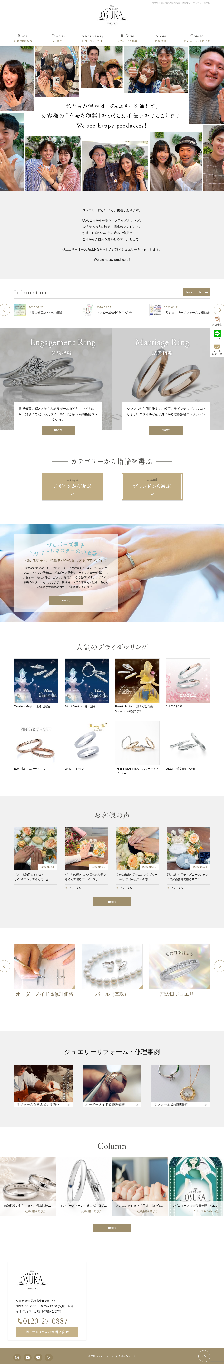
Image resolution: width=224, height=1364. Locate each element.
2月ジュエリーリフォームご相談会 (187, 312)
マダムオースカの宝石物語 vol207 (195, 1205)
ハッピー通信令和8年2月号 (114, 312)
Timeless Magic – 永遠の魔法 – (33, 706)
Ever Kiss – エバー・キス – (30, 768)
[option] (44, 310)
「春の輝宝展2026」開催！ (47, 312)
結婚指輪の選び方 (35, 1211)
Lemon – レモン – (76, 768)
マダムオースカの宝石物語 (203, 1211)
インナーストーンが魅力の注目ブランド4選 (88, 1205)
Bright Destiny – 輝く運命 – (81, 706)
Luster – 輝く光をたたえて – (183, 768)
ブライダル (75, 888)
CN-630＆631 (174, 706)
